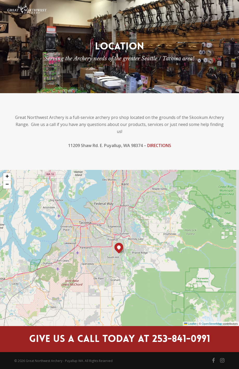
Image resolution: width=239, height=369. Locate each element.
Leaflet (190, 323)
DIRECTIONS (159, 145)
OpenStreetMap (212, 323)
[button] (229, 8)
